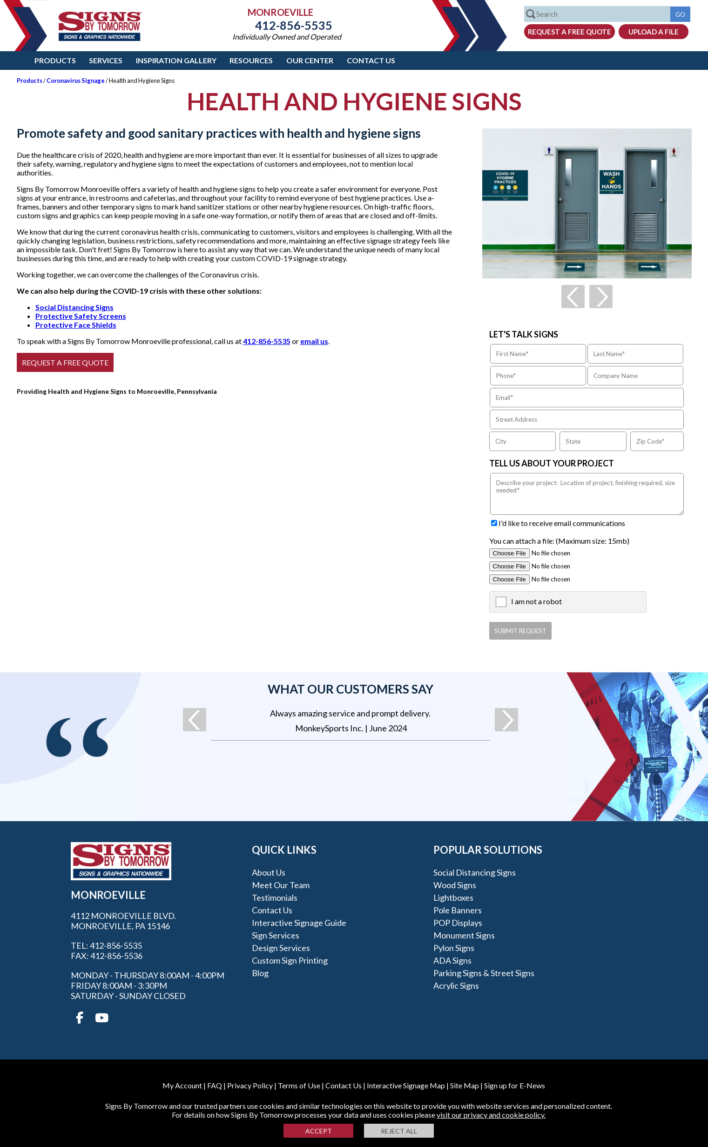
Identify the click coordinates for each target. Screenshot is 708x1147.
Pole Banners (457, 910)
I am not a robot (536, 601)
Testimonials (274, 897)
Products (55, 60)
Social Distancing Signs (74, 307)
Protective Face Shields (75, 324)
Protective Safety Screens (80, 315)
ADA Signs (452, 960)
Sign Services (275, 935)
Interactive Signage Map (406, 1085)
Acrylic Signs (456, 985)
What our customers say (350, 688)
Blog (260, 973)
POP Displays (457, 923)
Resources (251, 60)
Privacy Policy (250, 1085)
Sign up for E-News (514, 1085)
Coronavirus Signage (76, 80)
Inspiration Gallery (176, 60)
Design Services (281, 948)
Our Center (309, 60)
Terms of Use (299, 1085)
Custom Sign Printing (290, 960)
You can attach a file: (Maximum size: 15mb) (559, 540)
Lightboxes (453, 897)
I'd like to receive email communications (562, 523)
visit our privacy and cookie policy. (491, 1114)
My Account (182, 1085)
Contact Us (371, 60)
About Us (268, 872)
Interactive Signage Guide (299, 923)
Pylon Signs (453, 948)
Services (105, 60)
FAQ (214, 1085)
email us (314, 341)
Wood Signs (454, 885)
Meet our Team (281, 885)
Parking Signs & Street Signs (483, 973)
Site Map (464, 1085)
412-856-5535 (286, 25)
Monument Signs (464, 935)
